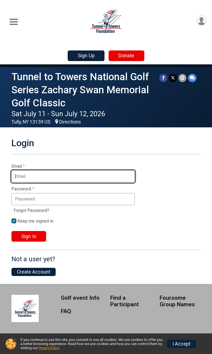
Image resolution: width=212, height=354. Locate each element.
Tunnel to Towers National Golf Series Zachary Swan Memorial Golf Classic (80, 90)
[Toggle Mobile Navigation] (13, 22)
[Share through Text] (192, 78)
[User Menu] (201, 20)
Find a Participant (124, 301)
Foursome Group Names (177, 301)
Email (18, 166)
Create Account (33, 272)
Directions (70, 122)
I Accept (181, 344)
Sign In (28, 236)
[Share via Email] (182, 78)
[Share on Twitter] (173, 78)
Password (22, 189)
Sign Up (86, 55)
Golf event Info (80, 298)
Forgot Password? (31, 210)
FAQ (66, 311)
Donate (126, 55)
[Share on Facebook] (163, 78)
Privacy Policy (48, 348)
